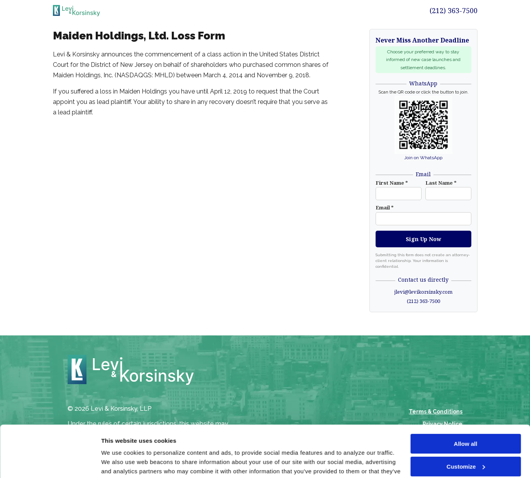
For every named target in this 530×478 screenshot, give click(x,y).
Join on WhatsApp (423, 157)
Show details (119, 462)
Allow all (466, 395)
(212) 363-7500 (454, 10)
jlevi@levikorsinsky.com (423, 291)
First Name (392, 182)
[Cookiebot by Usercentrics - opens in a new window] (50, 463)
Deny (466, 440)
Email (385, 207)
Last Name (441, 182)
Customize (466, 418)
